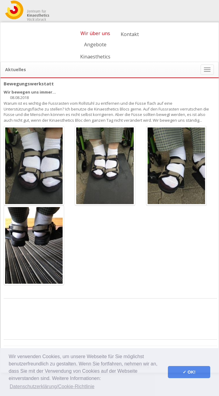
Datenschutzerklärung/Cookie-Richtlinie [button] (52, 386)
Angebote (95, 44)
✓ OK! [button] (189, 372)
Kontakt (130, 34)
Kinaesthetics (95, 56)
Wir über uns (95, 33)
